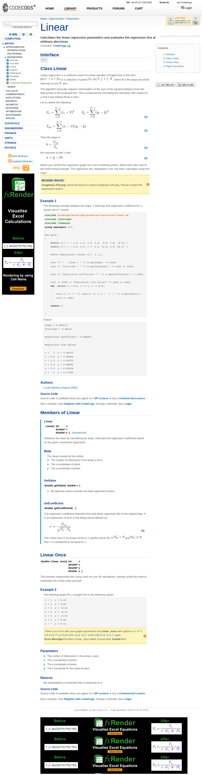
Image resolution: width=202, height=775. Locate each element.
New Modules (18, 156)
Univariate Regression (21, 83)
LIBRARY (70, 8)
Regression (73, 18)
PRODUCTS (95, 8)
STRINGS (10, 142)
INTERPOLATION (16, 50)
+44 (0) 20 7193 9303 (139, 2)
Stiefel (13, 79)
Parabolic (14, 76)
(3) (145, 130)
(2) (145, 116)
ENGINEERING (14, 128)
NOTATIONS (12, 108)
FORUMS (119, 8)
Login (186, 7)
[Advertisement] (18, 234)
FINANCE (10, 133)
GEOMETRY (12, 104)
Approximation (57, 18)
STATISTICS (12, 123)
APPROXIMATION (15, 47)
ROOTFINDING (13, 115)
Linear (13, 66)
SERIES (11, 87)
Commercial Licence (132, 398)
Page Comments (174, 66)
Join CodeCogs (184, 2)
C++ (44, 60)
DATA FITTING (13, 97)
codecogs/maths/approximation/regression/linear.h (93, 215)
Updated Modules (20, 161)
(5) (145, 158)
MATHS (9, 43)
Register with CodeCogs (79, 403)
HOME (49, 8)
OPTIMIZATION (13, 111)
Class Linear (172, 58)
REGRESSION (14, 57)
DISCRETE (11, 101)
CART (139, 8)
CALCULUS (12, 91)
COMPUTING (13, 38)
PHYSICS (10, 147)
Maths (43, 18)
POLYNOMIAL (14, 53)
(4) (145, 147)
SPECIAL (10, 118)
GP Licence (101, 398)
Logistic (13, 70)
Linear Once (172, 62)
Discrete (14, 60)
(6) (142, 530)
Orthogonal (15, 73)
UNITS (9, 137)
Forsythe (14, 63)
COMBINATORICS (15, 94)
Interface (170, 54)
